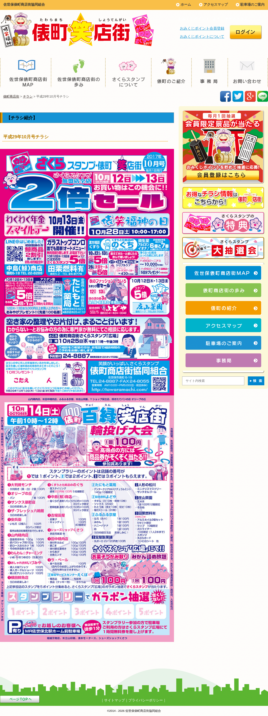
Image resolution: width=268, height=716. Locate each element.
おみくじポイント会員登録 (202, 28)
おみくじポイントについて (202, 36)
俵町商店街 (11, 96)
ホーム (186, 4)
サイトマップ (114, 700)
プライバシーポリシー (145, 700)
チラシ (28, 96)
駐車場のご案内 (252, 4)
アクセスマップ (216, 4)
